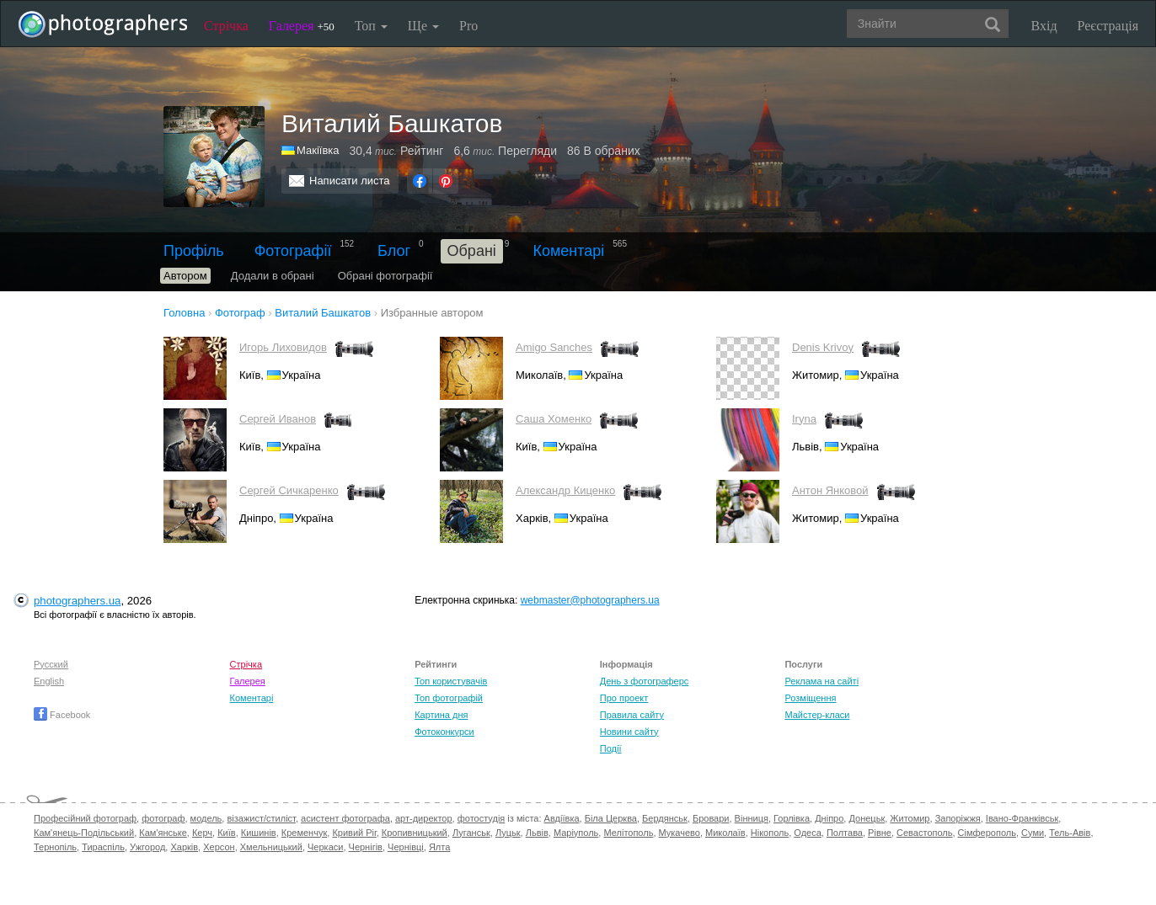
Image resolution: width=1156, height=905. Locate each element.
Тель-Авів (1069, 833)
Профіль (193, 250)
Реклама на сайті (821, 681)
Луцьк (508, 833)
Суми (1032, 833)
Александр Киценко (565, 490)
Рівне (879, 833)
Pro (468, 26)
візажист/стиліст (261, 818)
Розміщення (810, 698)
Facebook (62, 715)
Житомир (909, 818)
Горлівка (791, 818)
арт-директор (423, 818)
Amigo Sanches (554, 347)
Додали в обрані (272, 275)
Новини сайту (629, 732)
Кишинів (258, 833)
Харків (184, 847)
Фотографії (293, 250)
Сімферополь (987, 833)
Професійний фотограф (85, 818)
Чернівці (406, 847)
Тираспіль (103, 847)
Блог (393, 250)
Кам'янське (163, 833)
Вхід (1044, 26)
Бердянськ (665, 818)
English (49, 681)
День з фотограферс (644, 681)
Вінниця (751, 818)
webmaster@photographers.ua (590, 600)
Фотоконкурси (444, 732)
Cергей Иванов (277, 419)
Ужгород (147, 847)
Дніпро (829, 818)
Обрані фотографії (385, 275)
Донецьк (866, 818)
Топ (371, 26)
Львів (537, 833)
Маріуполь (576, 833)
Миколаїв (725, 833)
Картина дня (441, 715)
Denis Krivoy (823, 347)
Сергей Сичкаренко (289, 490)
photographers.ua (77, 600)
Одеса (807, 833)
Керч (202, 833)
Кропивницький (414, 833)
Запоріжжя (958, 818)
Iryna (804, 419)
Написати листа (349, 180)
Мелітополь (628, 833)
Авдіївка (562, 818)
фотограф (163, 818)
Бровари (711, 818)
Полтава (845, 833)
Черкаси (325, 847)
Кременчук (304, 833)
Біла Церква (611, 818)
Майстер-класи (816, 715)
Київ (226, 833)
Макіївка (318, 150)
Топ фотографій (449, 698)
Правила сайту (632, 715)
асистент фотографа (345, 818)
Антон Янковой (830, 490)
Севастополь (924, 833)
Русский (51, 664)
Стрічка (226, 26)
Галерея (301, 26)
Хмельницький (271, 847)
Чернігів (366, 847)
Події (611, 748)
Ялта (439, 847)
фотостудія (482, 818)
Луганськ (471, 833)
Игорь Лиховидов (283, 347)
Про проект (624, 698)
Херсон (218, 847)
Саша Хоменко (553, 419)
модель (206, 818)
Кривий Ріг (354, 833)
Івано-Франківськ (1022, 818)
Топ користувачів (451, 681)
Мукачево (679, 833)
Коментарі (568, 250)
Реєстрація (1108, 26)
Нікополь (770, 833)
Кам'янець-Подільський (84, 833)
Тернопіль (55, 847)
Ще (423, 26)
